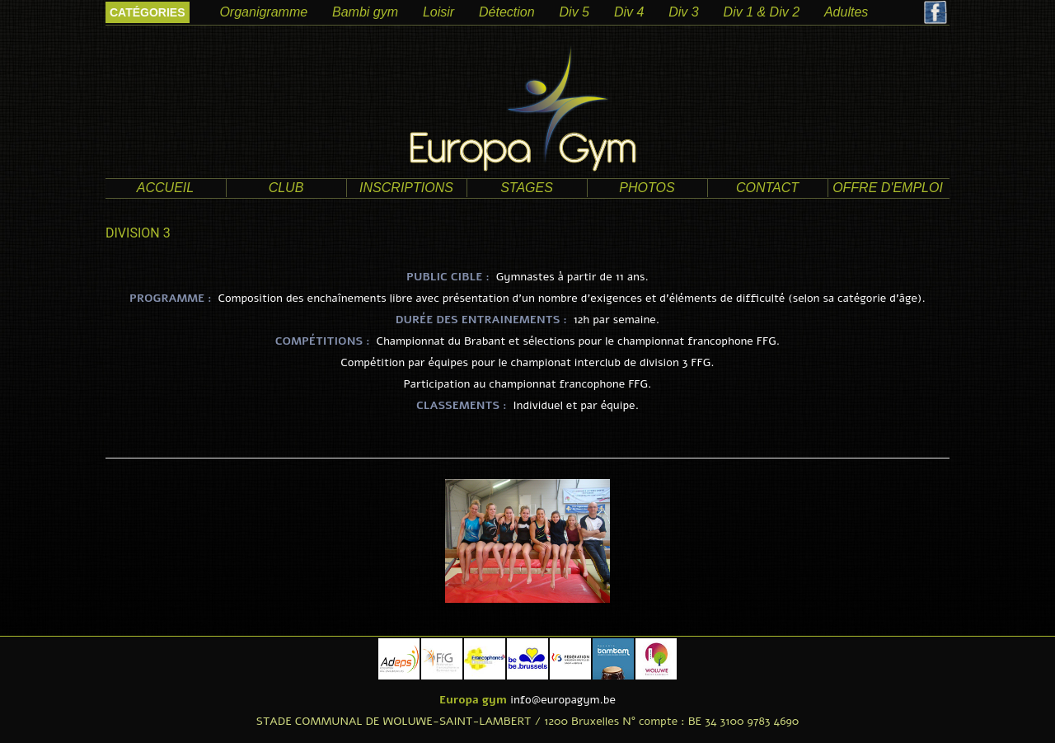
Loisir (438, 12)
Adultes (846, 12)
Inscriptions (406, 188)
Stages (526, 188)
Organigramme (263, 12)
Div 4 (629, 12)
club (286, 188)
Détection (507, 12)
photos (646, 188)
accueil (165, 188)
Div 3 (683, 12)
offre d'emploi (887, 188)
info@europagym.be (563, 700)
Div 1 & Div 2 (761, 12)
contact (767, 188)
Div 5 (574, 12)
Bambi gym (365, 12)
